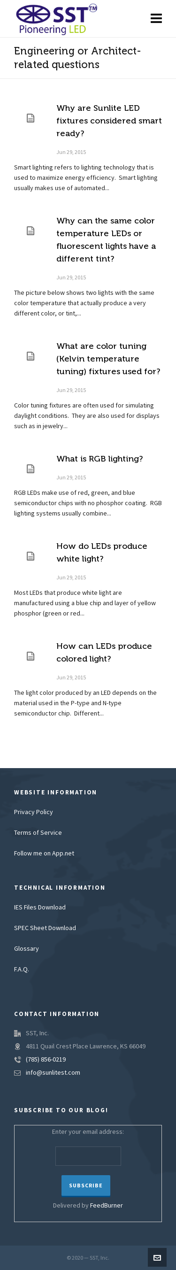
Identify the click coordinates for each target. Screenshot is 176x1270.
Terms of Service (38, 833)
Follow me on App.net (44, 853)
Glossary (26, 949)
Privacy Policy (33, 812)
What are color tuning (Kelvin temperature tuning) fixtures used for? (108, 358)
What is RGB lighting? (99, 458)
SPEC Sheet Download (45, 928)
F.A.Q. (21, 969)
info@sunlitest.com (53, 1073)
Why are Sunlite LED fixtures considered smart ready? (109, 120)
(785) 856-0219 (46, 1059)
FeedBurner (106, 1205)
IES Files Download (40, 907)
